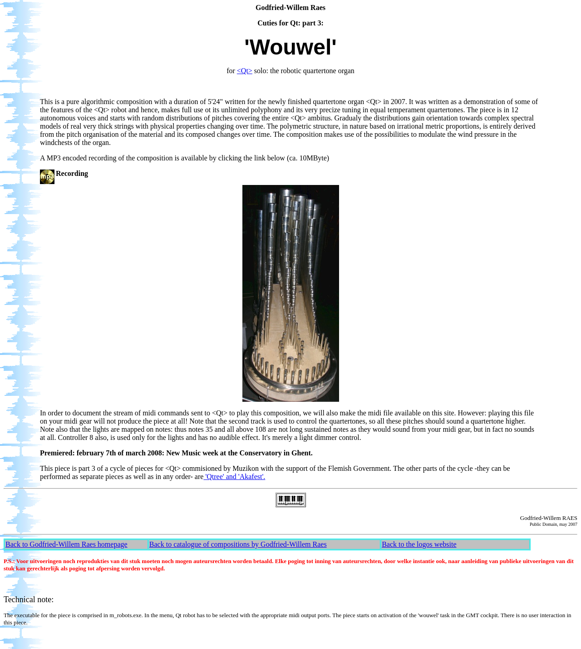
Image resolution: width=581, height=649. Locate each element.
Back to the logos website (419, 544)
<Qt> (244, 71)
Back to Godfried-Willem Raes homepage (66, 544)
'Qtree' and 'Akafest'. (234, 476)
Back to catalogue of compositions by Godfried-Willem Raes (238, 544)
